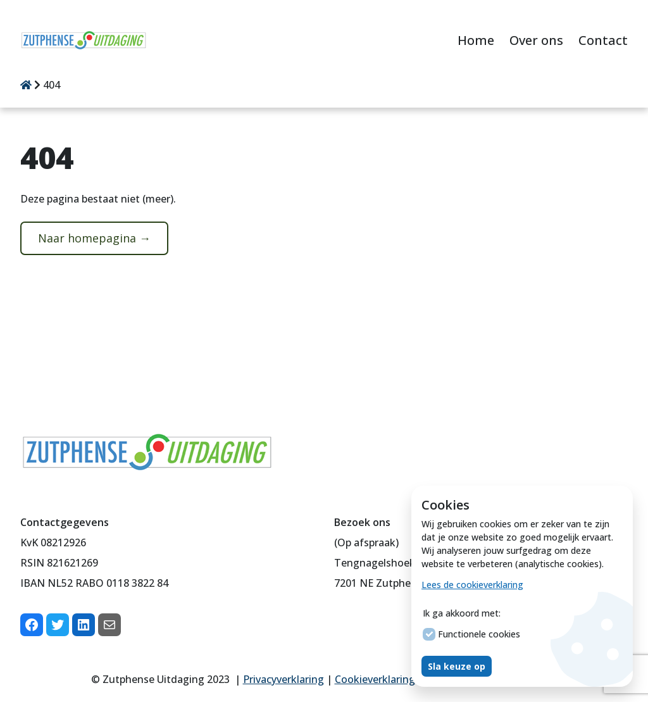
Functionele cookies (471, 634)
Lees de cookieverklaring (472, 585)
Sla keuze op (456, 666)
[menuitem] (476, 41)
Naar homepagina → (94, 238)
